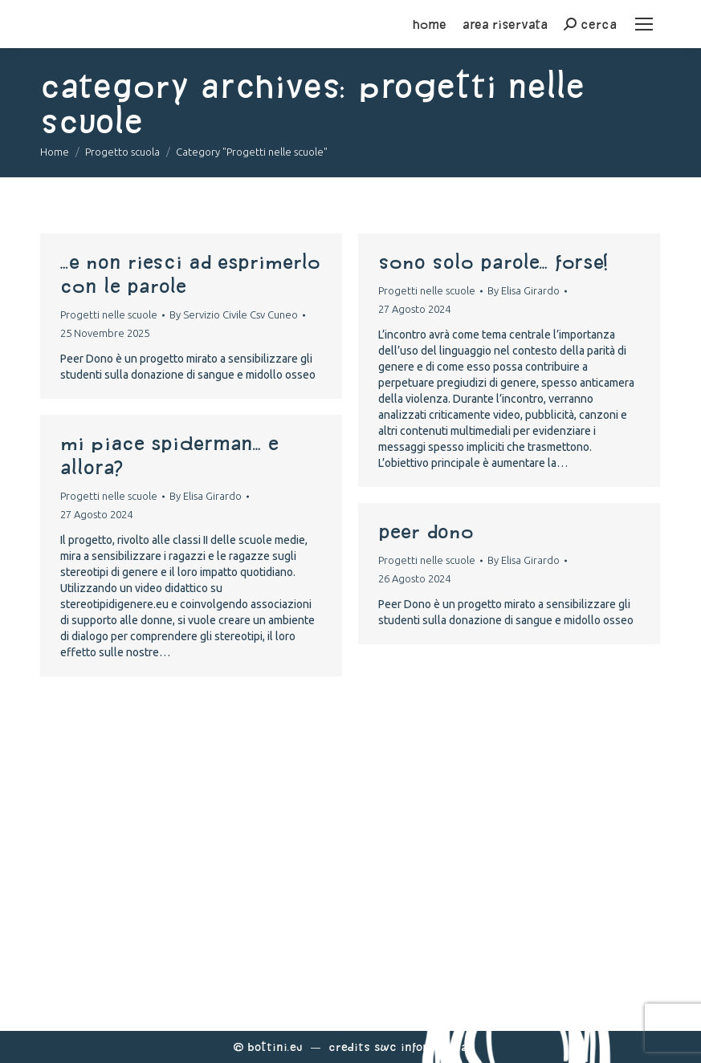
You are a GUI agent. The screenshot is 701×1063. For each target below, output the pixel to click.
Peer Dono (426, 531)
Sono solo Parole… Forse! (493, 261)
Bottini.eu (275, 1047)
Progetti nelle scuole (108, 314)
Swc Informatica (420, 1047)
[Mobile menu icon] (644, 24)
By (233, 314)
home (429, 24)
